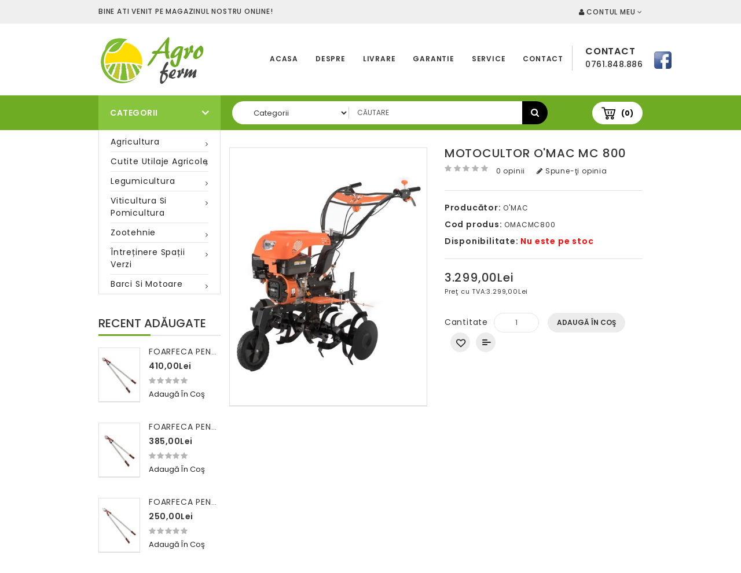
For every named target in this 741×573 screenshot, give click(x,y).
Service (489, 59)
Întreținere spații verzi (148, 258)
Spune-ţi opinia (572, 171)
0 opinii (510, 171)
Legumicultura (143, 181)
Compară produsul (486, 342)
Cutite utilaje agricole (159, 161)
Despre (331, 59)
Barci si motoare (147, 284)
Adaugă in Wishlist (460, 342)
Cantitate (466, 322)
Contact (543, 59)
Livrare (379, 59)
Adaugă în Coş (586, 322)
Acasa (284, 59)
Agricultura (135, 141)
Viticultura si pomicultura (139, 207)
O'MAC (515, 208)
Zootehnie (133, 232)
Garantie (433, 59)
